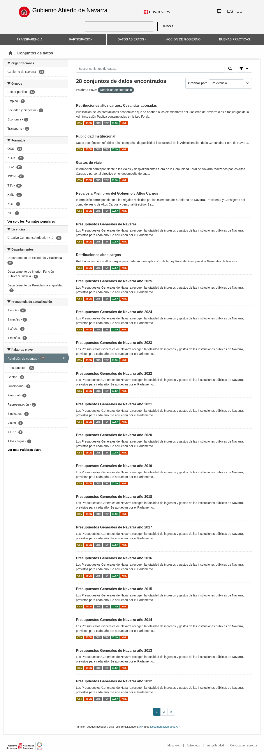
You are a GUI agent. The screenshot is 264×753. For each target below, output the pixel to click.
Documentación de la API (165, 726)
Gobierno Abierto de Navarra (69, 10)
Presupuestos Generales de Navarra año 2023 (114, 343)
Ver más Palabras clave (24, 449)
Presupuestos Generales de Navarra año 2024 (114, 312)
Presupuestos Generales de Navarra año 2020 (114, 435)
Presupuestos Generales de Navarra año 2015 (114, 589)
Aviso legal (194, 745)
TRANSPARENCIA (29, 39)
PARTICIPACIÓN (81, 39)
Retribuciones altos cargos (98, 255)
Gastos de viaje (89, 162)
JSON (89, 123)
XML (124, 123)
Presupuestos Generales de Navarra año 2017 (114, 527)
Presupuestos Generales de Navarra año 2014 (114, 620)
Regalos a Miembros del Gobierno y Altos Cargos (117, 193)
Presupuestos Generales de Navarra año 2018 (114, 497)
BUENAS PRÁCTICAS (234, 39)
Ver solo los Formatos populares (31, 221)
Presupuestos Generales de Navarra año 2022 (114, 373)
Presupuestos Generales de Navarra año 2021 (114, 404)
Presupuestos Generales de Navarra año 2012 (114, 681)
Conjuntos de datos (35, 53)
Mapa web (173, 745)
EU (239, 11)
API (141, 726)
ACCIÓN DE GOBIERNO (183, 39)
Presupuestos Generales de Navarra (106, 224)
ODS (97, 123)
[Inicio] (10, 53)
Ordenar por (197, 83)
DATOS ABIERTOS (131, 39)
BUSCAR (168, 26)
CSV (79, 123)
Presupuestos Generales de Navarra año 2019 (114, 466)
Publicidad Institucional (95, 136)
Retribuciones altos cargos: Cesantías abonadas (116, 105)
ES (230, 11)
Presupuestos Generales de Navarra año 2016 (114, 558)
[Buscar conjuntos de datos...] (150, 69)
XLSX (115, 123)
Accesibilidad (215, 745)
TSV (106, 123)
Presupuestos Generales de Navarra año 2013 (114, 650)
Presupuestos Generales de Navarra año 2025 (114, 281)
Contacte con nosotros (243, 745)
